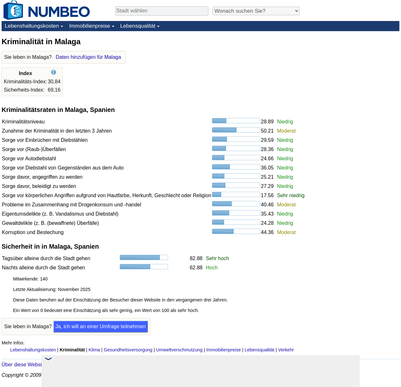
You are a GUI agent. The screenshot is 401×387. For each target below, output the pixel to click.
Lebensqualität (138, 26)
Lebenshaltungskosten (32, 26)
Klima (94, 349)
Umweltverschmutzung (179, 349)
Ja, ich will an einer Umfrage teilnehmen (100, 326)
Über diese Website (24, 364)
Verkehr (286, 349)
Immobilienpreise (89, 26)
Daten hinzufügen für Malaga (88, 57)
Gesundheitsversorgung (128, 349)
